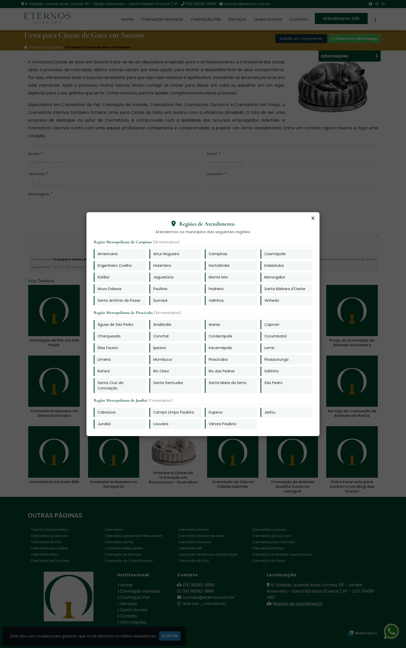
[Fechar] (313, 218)
